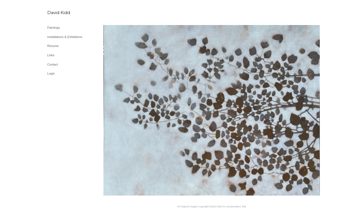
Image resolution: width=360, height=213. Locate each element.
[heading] (61, 12)
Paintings (53, 27)
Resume (53, 46)
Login (51, 73)
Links (51, 55)
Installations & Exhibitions (64, 37)
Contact (52, 64)
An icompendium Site (234, 206)
